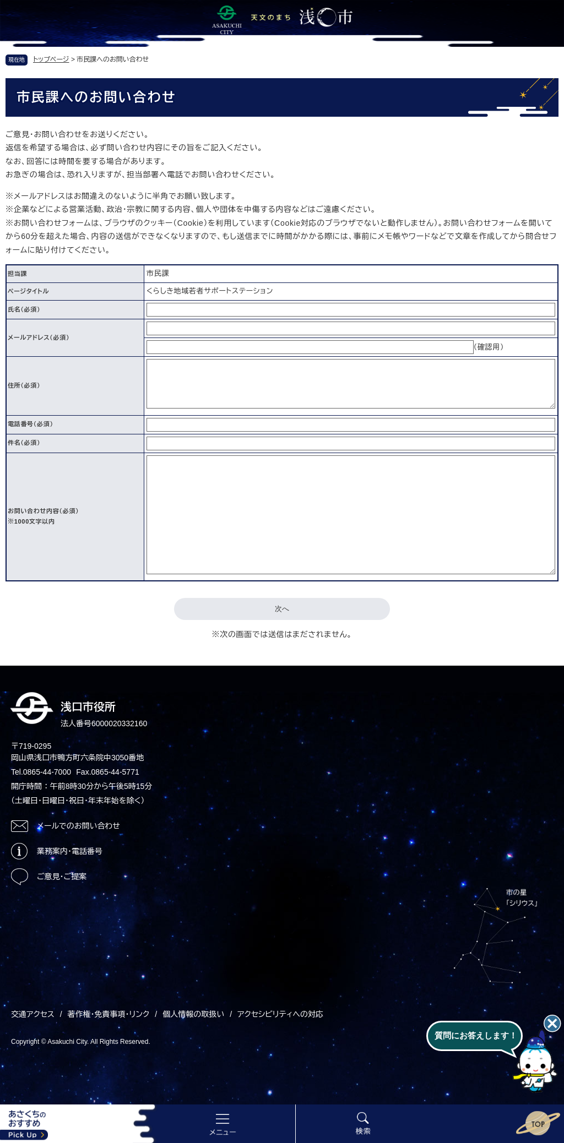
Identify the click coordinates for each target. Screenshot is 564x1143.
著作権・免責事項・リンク (109, 1014)
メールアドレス (38, 337)
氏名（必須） (24, 309)
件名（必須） (24, 442)
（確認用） (489, 347)
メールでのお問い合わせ (78, 825)
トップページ (51, 59)
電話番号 (30, 424)
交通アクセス (33, 1014)
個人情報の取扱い (193, 1014)
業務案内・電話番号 (69, 851)
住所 (24, 385)
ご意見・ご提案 (61, 876)
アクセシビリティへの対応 (280, 1014)
